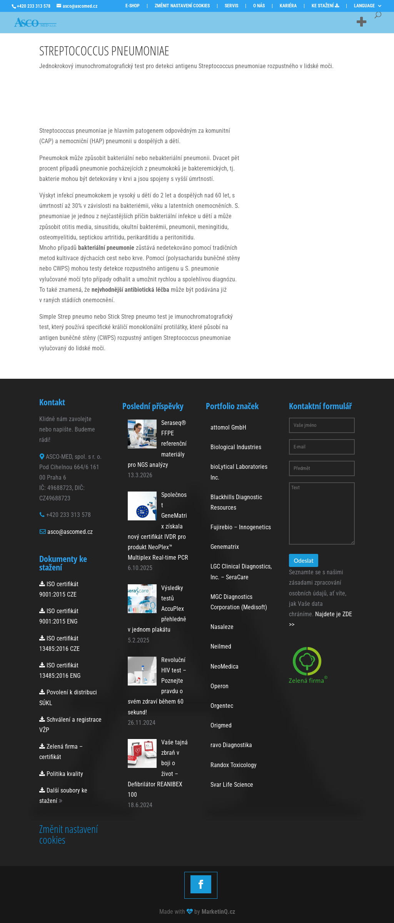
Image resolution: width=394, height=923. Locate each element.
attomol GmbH (228, 427)
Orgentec (221, 705)
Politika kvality (61, 774)
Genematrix (224, 546)
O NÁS (259, 5)
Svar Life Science (231, 784)
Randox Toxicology (233, 765)
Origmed (221, 725)
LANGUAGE (364, 5)
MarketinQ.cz (218, 911)
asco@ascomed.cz (70, 531)
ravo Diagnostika (231, 745)
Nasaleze (222, 626)
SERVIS (231, 5)
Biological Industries (235, 447)
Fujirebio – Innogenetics (240, 527)
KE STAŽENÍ (325, 5)
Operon (219, 686)
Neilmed (220, 646)
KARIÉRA (288, 5)
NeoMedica (224, 666)
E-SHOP (132, 5)
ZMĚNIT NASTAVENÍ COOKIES (182, 5)
